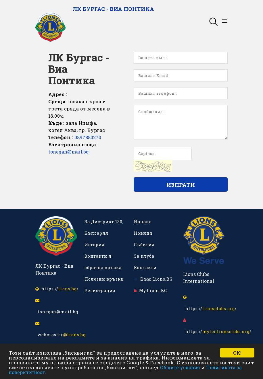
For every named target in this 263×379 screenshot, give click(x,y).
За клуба (144, 256)
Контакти (145, 267)
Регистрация (100, 290)
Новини (143, 233)
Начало (143, 221)
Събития (144, 244)
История (95, 244)
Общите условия (180, 367)
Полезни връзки (104, 279)
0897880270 (87, 137)
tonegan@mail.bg (68, 152)
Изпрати (180, 184)
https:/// (57, 288)
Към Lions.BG (153, 279)
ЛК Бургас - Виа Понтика (113, 8)
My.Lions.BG (150, 290)
